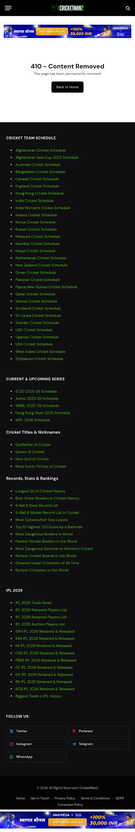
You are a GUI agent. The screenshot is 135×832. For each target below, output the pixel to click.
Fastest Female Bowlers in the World (46, 541)
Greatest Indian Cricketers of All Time (47, 563)
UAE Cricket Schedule (34, 329)
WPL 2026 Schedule (33, 420)
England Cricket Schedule (37, 186)
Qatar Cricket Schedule (35, 294)
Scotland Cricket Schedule (38, 308)
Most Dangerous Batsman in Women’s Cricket (54, 548)
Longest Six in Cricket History (40, 491)
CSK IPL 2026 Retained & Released (45, 653)
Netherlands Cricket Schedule (41, 258)
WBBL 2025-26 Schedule (37, 405)
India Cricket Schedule (35, 200)
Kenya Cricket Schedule (36, 222)
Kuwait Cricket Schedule (36, 229)
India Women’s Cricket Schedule (43, 207)
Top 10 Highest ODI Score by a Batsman (49, 527)
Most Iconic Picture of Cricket (41, 466)
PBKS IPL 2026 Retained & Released (46, 660)
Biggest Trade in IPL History (39, 696)
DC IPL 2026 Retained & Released (44, 674)
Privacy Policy (65, 798)
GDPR (119, 798)
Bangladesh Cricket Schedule (40, 171)
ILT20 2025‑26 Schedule (36, 391)
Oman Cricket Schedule (36, 272)
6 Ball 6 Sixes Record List (37, 505)
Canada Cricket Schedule (37, 179)
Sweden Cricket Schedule (37, 322)
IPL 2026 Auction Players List (40, 624)
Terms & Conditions (95, 798)
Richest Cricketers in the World (42, 570)
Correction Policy (70, 805)
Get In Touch (40, 798)
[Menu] (8, 8)
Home (20, 798)
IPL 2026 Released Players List (41, 610)
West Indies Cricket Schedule (40, 351)
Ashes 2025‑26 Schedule (37, 398)
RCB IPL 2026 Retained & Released (45, 689)
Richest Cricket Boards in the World (46, 555)
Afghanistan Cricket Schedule (41, 150)
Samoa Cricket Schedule (36, 301)
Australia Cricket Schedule (38, 164)
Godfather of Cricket (33, 444)
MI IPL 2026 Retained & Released (43, 645)
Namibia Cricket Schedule (38, 243)
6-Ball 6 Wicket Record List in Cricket (47, 512)
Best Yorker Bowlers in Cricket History (47, 498)
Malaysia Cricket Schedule (38, 236)
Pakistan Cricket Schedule (38, 279)
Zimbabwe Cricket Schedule (39, 358)
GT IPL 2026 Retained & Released (44, 667)
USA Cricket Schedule (34, 344)
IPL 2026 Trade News (33, 602)
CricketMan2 (89, 788)
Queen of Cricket (30, 451)
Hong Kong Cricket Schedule (40, 193)
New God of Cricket (32, 459)
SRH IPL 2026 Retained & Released (45, 631)
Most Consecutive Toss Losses (42, 519)
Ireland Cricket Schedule (36, 215)
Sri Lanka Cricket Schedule (38, 315)
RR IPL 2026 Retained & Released (44, 681)
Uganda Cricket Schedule (37, 337)
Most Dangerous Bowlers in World (44, 534)
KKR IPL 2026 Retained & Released (45, 638)
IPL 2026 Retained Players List (41, 617)
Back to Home (67, 87)
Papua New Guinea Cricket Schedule (46, 286)
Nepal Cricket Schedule (35, 250)
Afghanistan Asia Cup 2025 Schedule (47, 157)
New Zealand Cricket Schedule (41, 265)
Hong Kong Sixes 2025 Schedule (43, 412)
